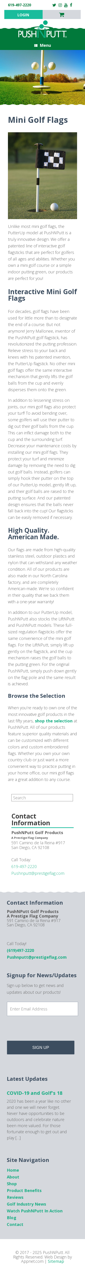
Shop (12, 1183)
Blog (11, 1217)
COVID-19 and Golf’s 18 (34, 1093)
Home (13, 1170)
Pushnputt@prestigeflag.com (37, 873)
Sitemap (56, 1261)
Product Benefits (24, 1190)
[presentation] (41, 1030)
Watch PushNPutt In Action (35, 1210)
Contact (15, 1224)
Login (23, 14)
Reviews (15, 1197)
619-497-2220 (24, 866)
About (13, 1177)
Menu (42, 45)
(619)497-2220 (20, 950)
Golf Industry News (26, 1204)
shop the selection (54, 721)
